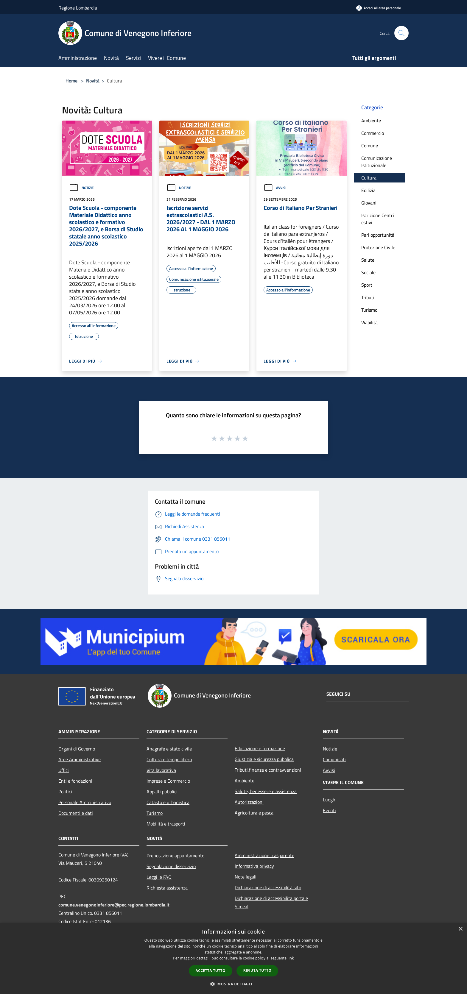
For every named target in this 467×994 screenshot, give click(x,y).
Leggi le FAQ (159, 877)
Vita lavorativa (161, 770)
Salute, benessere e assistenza (266, 791)
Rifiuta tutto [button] (257, 970)
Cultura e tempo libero (169, 759)
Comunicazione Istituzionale (376, 162)
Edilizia (368, 190)
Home (71, 80)
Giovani (368, 202)
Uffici (63, 770)
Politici (65, 791)
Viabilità (369, 322)
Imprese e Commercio (168, 780)
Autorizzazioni (249, 802)
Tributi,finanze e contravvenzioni (268, 769)
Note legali (245, 876)
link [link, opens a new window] (291, 958)
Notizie (81, 188)
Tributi (367, 297)
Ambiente (371, 120)
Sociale (368, 272)
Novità (92, 80)
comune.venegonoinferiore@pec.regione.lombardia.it (113, 904)
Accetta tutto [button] (210, 970)
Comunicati (334, 759)
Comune (369, 145)
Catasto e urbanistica (168, 802)
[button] (233, 984)
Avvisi (275, 188)
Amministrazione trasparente (264, 855)
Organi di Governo (76, 748)
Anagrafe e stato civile (169, 748)
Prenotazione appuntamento (175, 855)
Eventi (329, 810)
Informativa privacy (254, 866)
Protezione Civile (378, 247)
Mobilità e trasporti (166, 823)
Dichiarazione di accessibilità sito (268, 887)
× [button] (460, 929)
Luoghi (330, 799)
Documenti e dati (75, 813)
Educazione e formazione (260, 748)
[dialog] (233, 958)
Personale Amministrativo (84, 802)
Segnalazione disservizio (171, 866)
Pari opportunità (377, 234)
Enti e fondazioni (75, 780)
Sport (366, 284)
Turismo (369, 309)
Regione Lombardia (77, 7)
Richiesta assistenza (167, 887)
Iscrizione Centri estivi (377, 219)
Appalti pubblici (162, 791)
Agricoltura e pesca (254, 812)
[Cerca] (401, 33)
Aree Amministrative (79, 759)
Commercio (372, 133)
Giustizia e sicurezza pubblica (264, 759)
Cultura (368, 177)
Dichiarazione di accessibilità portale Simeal (271, 902)
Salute (367, 259)
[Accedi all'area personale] (378, 8)
